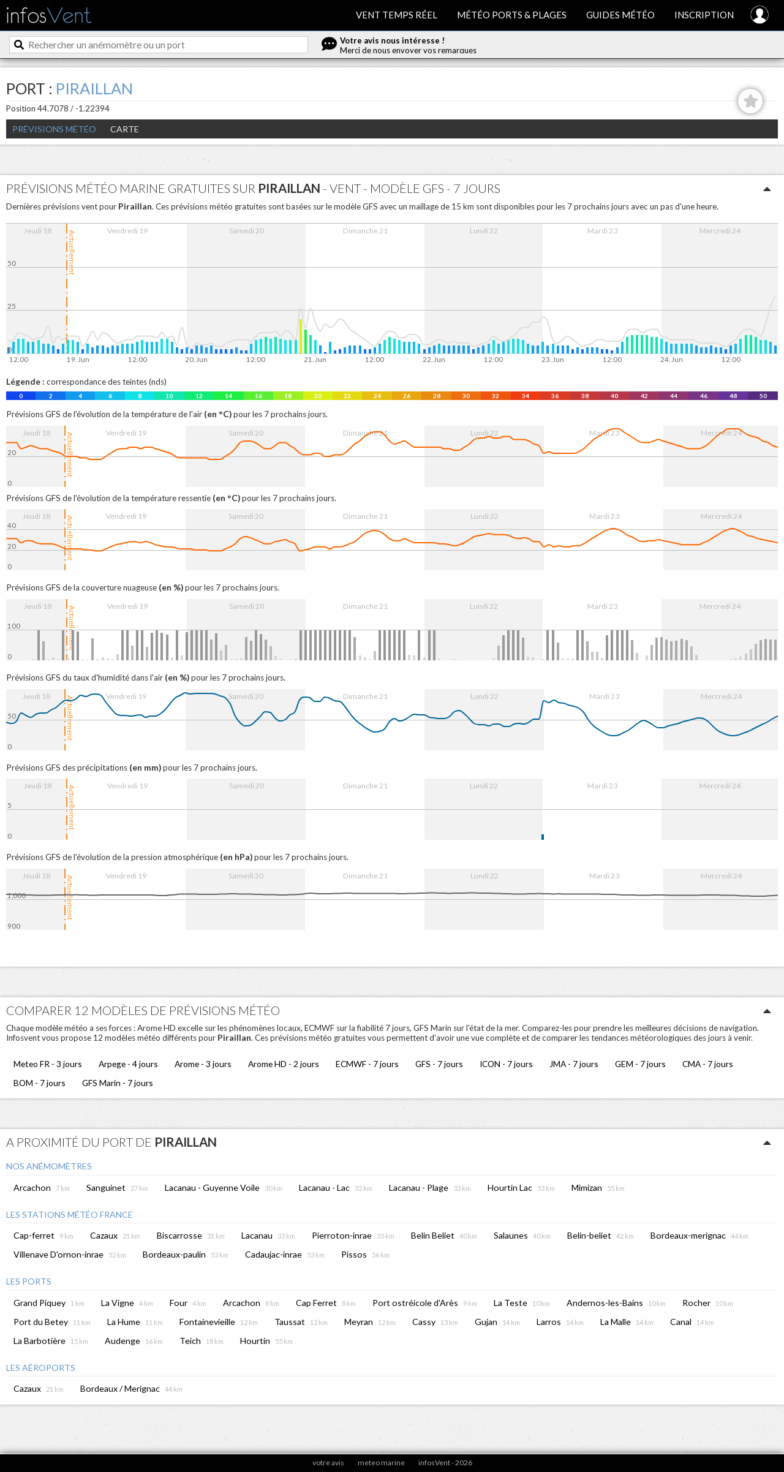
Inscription (704, 14)
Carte (124, 129)
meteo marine (381, 1462)
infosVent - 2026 (445, 1462)
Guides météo (620, 14)
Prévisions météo (54, 129)
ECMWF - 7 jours (367, 1064)
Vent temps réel (396, 14)
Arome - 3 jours (203, 1064)
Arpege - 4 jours (128, 1064)
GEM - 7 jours (640, 1064)
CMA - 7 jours (707, 1064)
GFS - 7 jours (439, 1064)
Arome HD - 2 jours (283, 1064)
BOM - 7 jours (39, 1083)
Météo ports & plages (512, 14)
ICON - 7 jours (506, 1064)
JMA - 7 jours (573, 1064)
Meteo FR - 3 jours (47, 1064)
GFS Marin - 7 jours (117, 1083)
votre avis (328, 1462)
